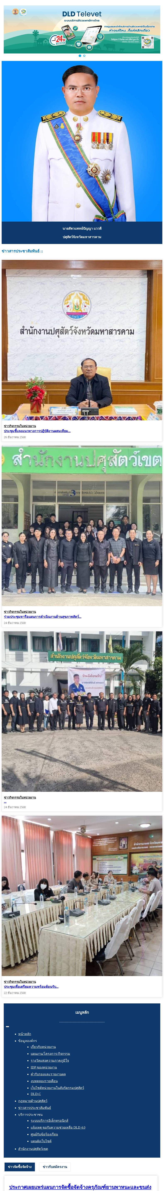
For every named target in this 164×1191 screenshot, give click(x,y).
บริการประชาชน (30, 1114)
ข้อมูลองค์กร (27, 1041)
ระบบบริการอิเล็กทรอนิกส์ (49, 1120)
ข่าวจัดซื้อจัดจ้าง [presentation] (20, 1167)
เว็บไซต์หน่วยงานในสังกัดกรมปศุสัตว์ (57, 1088)
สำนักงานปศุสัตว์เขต (33, 1149)
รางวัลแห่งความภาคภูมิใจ (50, 1060)
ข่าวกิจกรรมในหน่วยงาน (20, 426)
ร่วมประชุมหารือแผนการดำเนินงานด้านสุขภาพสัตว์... (42, 616)
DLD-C (36, 1094)
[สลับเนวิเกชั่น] (7, 1026)
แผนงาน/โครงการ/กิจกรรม (50, 1053)
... (5, 800)
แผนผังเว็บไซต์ (41, 1141)
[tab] (19, 1167)
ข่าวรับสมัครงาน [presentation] (55, 1167)
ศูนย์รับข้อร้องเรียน (44, 1134)
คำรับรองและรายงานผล (48, 1074)
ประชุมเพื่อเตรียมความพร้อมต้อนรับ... (31, 986)
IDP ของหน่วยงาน (44, 1067)
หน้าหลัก (24, 1034)
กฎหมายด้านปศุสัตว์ (32, 1101)
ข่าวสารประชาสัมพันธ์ (34, 1108)
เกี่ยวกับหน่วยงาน (43, 1047)
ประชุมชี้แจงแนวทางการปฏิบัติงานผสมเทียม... (37, 431)
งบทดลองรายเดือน (44, 1081)
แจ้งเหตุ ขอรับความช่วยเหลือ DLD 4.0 (58, 1127)
